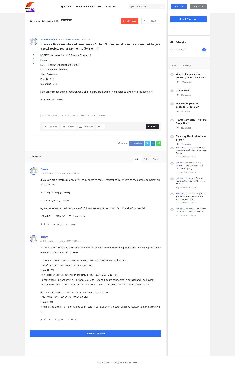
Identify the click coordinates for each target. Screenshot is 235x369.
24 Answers (183, 128)
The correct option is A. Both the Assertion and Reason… (191, 150)
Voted (137, 159)
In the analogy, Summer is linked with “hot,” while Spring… (189, 165)
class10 (75, 115)
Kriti (178, 147)
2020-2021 (46, 115)
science (102, 115)
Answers (187, 65)
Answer (152, 126)
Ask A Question (188, 19)
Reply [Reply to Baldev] (58, 319)
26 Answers (183, 111)
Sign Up (198, 6)
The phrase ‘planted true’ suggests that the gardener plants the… (190, 196)
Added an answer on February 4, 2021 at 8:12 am (60, 241)
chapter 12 (64, 115)
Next (154, 20)
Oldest (147, 159)
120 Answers (184, 82)
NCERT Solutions (85, 6)
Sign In (179, 6)
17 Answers (183, 144)
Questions (66, 6)
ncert (94, 115)
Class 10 (87, 39)
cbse (55, 115)
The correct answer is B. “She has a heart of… (191, 210)
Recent (156, 159)
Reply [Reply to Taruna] (57, 224)
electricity (85, 115)
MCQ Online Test (107, 6)
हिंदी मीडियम (66, 20)
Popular (175, 65)
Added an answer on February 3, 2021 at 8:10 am (60, 173)
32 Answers (183, 95)
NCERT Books (183, 90)
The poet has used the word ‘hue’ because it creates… (191, 181)
